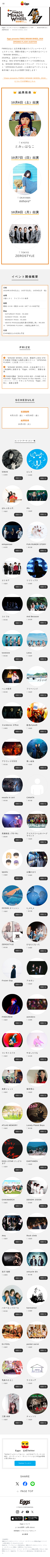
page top (26, 1491)
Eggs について (25, 1524)
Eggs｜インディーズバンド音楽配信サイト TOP (17, 27)
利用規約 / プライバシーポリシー (25, 1530)
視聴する (18, 478)
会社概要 (25, 1534)
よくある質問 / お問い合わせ (25, 1527)
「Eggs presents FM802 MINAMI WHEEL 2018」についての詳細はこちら (24, 79)
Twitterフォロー (25, 1463)
